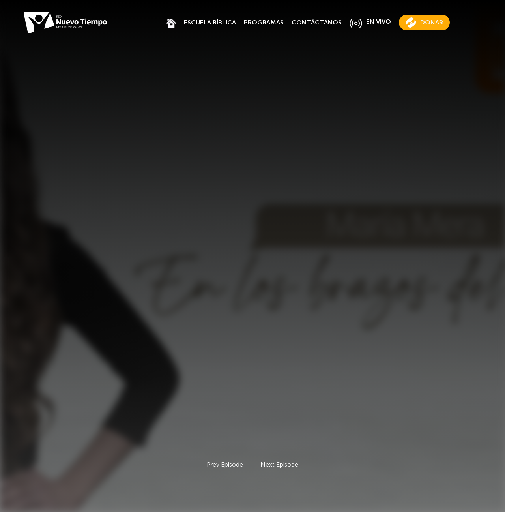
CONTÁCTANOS (317, 22)
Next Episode (279, 464)
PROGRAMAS (264, 22)
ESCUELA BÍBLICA (210, 22)
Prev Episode (225, 464)
